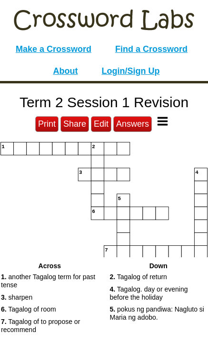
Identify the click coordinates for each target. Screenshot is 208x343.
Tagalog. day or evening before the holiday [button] (149, 293)
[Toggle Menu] (162, 121)
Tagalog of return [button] (138, 277)
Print (47, 124)
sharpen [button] (16, 297)
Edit (101, 124)
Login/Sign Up (131, 71)
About (65, 71)
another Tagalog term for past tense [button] (48, 281)
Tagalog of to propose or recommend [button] (40, 325)
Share (74, 124)
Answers (132, 124)
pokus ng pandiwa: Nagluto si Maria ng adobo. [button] (157, 313)
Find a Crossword (151, 49)
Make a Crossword (53, 49)
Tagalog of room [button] (28, 309)
